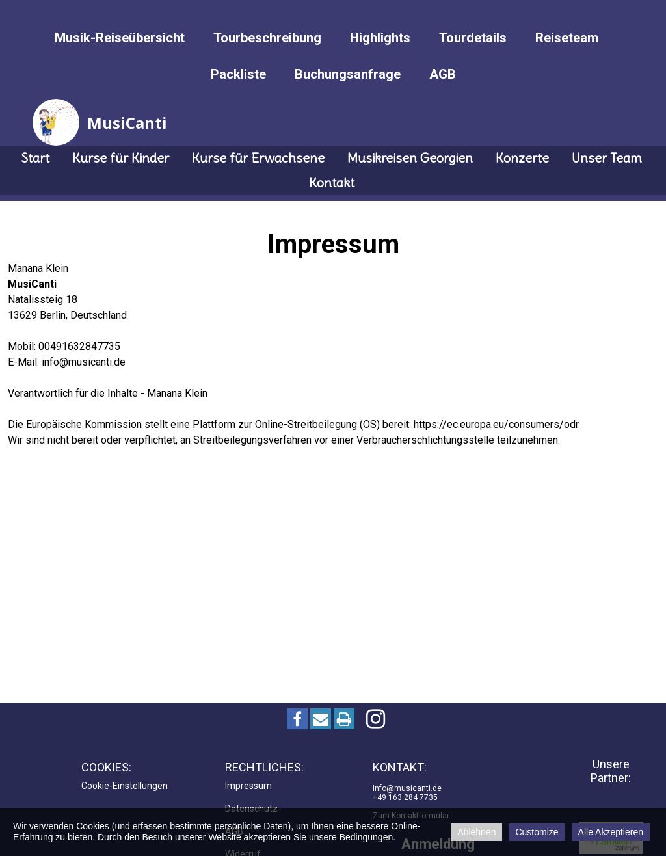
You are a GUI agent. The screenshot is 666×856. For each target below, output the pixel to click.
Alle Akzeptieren (610, 832)
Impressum (248, 786)
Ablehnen (476, 832)
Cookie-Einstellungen (124, 786)
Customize (536, 832)
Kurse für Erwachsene (258, 158)
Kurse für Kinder (120, 158)
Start (35, 158)
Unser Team (607, 158)
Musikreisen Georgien (410, 158)
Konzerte (522, 158)
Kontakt (331, 182)
